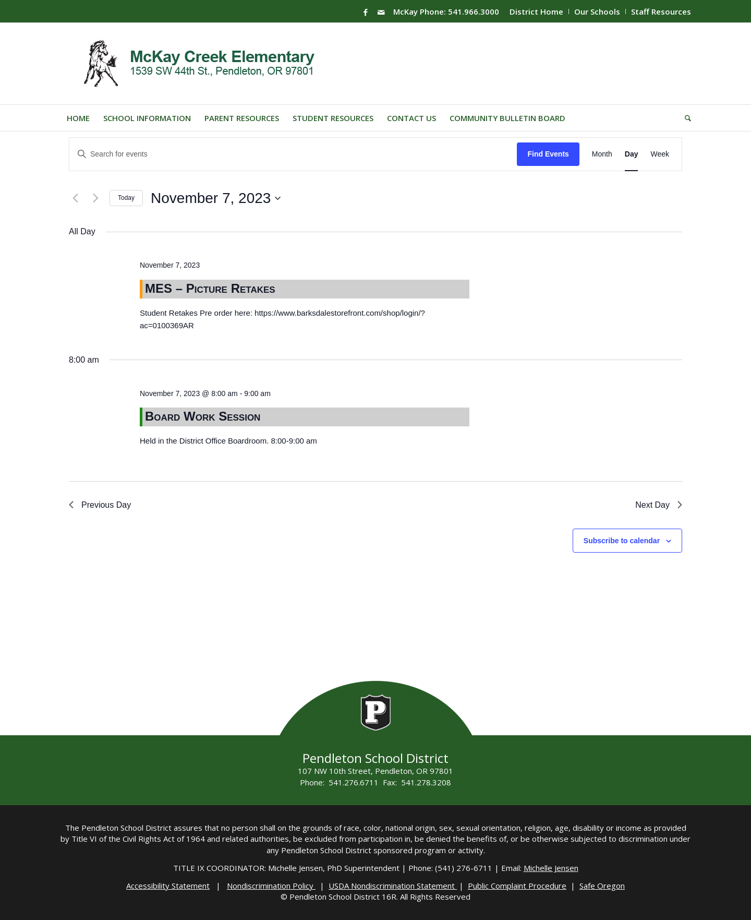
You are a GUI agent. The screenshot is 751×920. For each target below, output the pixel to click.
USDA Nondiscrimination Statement (393, 885)
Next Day (658, 504)
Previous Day (100, 504)
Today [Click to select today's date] (126, 197)
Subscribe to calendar (622, 540)
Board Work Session (202, 416)
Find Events (547, 154)
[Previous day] (75, 198)
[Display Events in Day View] (631, 154)
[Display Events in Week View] (659, 154)
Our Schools (597, 11)
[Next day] (95, 198)
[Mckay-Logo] (197, 63)
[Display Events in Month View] (602, 154)
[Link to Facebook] (365, 12)
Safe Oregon (602, 885)
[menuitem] (536, 11)
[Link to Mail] (381, 12)
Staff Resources (661, 11)
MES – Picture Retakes (210, 288)
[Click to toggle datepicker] (216, 198)
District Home (536, 11)
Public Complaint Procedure (517, 885)
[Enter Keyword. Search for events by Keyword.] (293, 154)
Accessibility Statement (168, 885)
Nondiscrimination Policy (271, 885)
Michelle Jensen (551, 868)
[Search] (684, 118)
